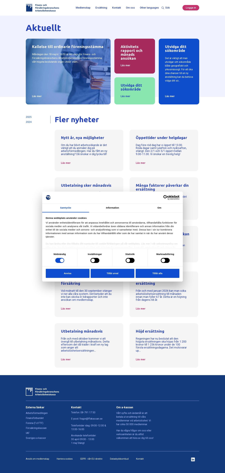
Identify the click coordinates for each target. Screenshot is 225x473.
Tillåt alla (157, 273)
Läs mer (37, 96)
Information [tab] (112, 207)
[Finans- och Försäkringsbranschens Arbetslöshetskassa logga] (42, 8)
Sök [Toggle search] (165, 7)
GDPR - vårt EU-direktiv (91, 459)
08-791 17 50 (87, 412)
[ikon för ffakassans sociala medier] (193, 460)
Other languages (149, 8)
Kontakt (116, 8)
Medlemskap (83, 8)
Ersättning (101, 8)
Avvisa (67, 273)
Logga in (191, 7)
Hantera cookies (65, 459)
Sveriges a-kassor (36, 438)
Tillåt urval (112, 273)
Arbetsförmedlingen (37, 413)
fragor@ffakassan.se (91, 418)
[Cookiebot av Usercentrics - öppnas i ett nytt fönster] (165, 197)
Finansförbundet (35, 418)
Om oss (130, 8)
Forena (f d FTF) (34, 423)
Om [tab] (159, 207)
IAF (28, 433)
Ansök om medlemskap (37, 459)
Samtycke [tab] (65, 207)
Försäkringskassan (36, 428)
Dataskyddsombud (119, 459)
